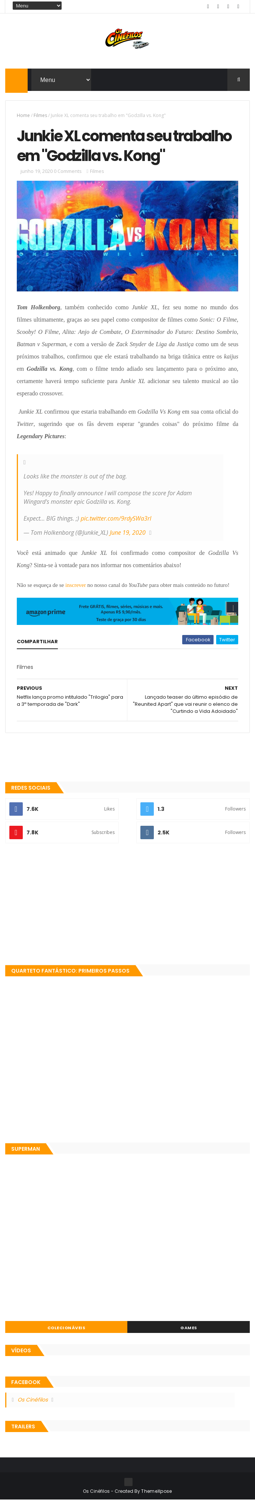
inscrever (75, 586)
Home (23, 116)
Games (188, 1329)
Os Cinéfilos (33, 1400)
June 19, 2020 (128, 534)
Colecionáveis (66, 1329)
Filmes (40, 116)
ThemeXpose (156, 1492)
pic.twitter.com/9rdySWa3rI (116, 519)
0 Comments (68, 172)
